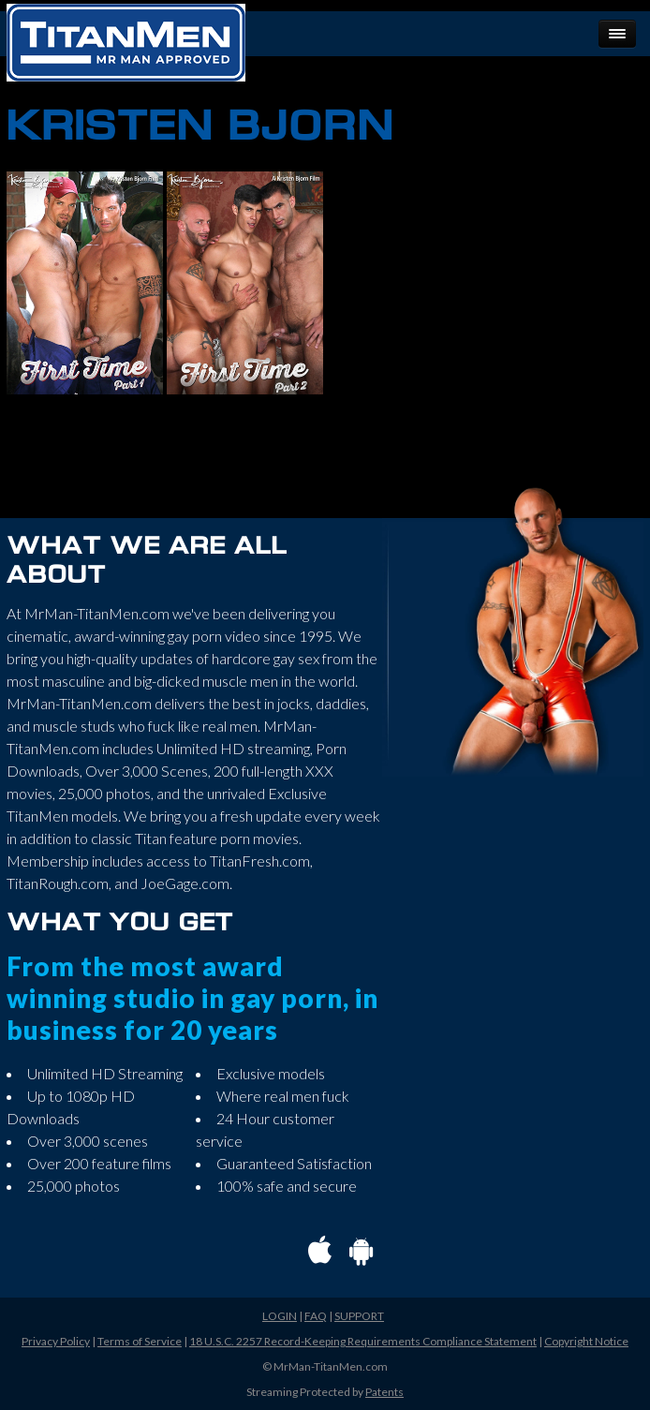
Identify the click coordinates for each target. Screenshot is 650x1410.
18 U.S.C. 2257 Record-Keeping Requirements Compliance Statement (363, 1341)
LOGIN (279, 1316)
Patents (384, 1392)
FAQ (315, 1316)
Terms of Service (139, 1341)
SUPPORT (359, 1316)
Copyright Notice (586, 1341)
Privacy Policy (56, 1341)
